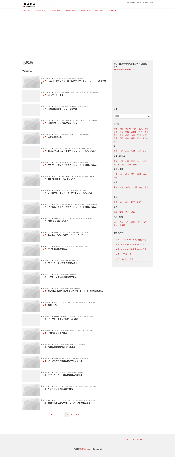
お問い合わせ (111, 10)
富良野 (134, 132)
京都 (115, 187)
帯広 (146, 132)
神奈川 (116, 164)
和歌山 (128, 187)
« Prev (52, 414)
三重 (115, 174)
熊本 (139, 222)
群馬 (123, 164)
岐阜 (127, 174)
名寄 (115, 132)
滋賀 (141, 187)
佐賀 (115, 222)
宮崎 (127, 222)
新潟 (133, 161)
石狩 (121, 138)
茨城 (129, 164)
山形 (139, 151)
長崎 (115, 225)
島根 (127, 202)
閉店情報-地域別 (70, 10)
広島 (133, 202)
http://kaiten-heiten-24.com (125, 69)
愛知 (133, 174)
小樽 (141, 132)
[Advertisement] (86, 35)
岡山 (121, 202)
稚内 (127, 138)
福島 (127, 151)
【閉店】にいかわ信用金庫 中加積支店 (130, 249)
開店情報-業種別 (55, 10)
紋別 (133, 138)
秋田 (121, 151)
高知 (133, 212)
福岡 (145, 222)
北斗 (135, 129)
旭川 (121, 135)
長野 (135, 164)
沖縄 (133, 222)
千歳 (146, 129)
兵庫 (121, 187)
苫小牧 (145, 138)
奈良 (146, 187)
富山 (121, 174)
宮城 (145, 151)
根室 (133, 135)
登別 (115, 138)
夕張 (121, 132)
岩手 (133, 151)
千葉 (115, 161)
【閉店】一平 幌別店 (122, 254)
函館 (121, 129)
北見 (141, 129)
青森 (115, 151)
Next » (77, 414)
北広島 (128, 129)
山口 (115, 202)
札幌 (127, 135)
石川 (139, 174)
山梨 (127, 161)
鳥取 (139, 202)
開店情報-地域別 (40, 10)
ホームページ (26, 10)
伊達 (115, 129)
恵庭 (115, 135)
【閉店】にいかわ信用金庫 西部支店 (129, 244)
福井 (145, 174)
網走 (139, 138)
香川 (127, 212)
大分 (121, 222)
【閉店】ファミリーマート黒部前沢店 (130, 240)
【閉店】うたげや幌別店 (124, 259)
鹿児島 (122, 225)
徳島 (115, 212)
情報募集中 (99, 10)
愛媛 (121, 212)
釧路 (115, 141)
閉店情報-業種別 (85, 10)
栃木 (145, 161)
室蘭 (127, 132)
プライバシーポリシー (132, 440)
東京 (139, 161)
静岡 (115, 178)
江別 (139, 135)
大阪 (135, 187)
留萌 (145, 135)
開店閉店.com (84, 449)
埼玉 (121, 161)
